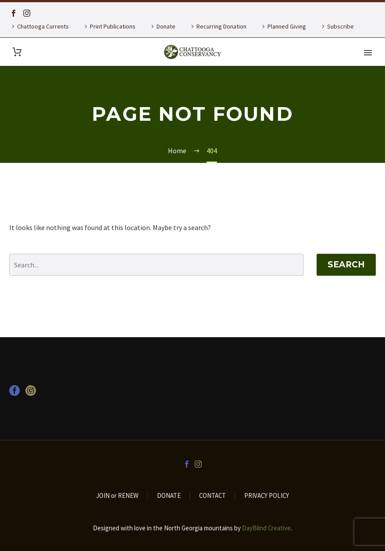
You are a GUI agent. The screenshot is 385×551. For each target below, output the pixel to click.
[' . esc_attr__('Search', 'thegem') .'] (156, 265)
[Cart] (17, 52)
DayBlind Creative (266, 528)
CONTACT (212, 496)
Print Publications (112, 26)
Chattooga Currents (43, 26)
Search (346, 264)
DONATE (169, 496)
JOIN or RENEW (117, 496)
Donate (166, 26)
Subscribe (340, 26)
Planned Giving (286, 26)
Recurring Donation (221, 26)
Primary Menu (368, 52)
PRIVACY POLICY (266, 496)
